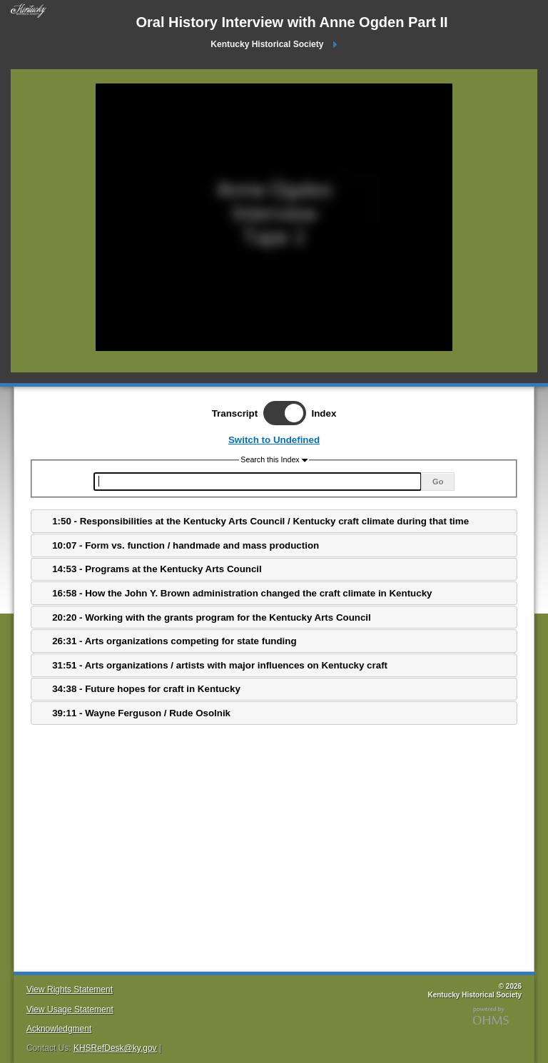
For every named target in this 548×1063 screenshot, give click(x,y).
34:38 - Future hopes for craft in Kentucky (146, 688)
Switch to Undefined (274, 439)
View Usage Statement (69, 1009)
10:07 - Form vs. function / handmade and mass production (185, 545)
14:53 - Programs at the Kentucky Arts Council (157, 569)
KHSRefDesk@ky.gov (115, 1048)
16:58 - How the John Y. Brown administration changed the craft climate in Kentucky (242, 593)
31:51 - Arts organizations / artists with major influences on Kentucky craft (219, 665)
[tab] (274, 521)
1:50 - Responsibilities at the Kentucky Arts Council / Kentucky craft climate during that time (260, 521)
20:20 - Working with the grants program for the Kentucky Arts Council (211, 617)
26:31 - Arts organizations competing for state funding (174, 641)
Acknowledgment (58, 1029)
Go (437, 481)
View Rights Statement (69, 990)
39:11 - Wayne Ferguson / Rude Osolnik (141, 713)
